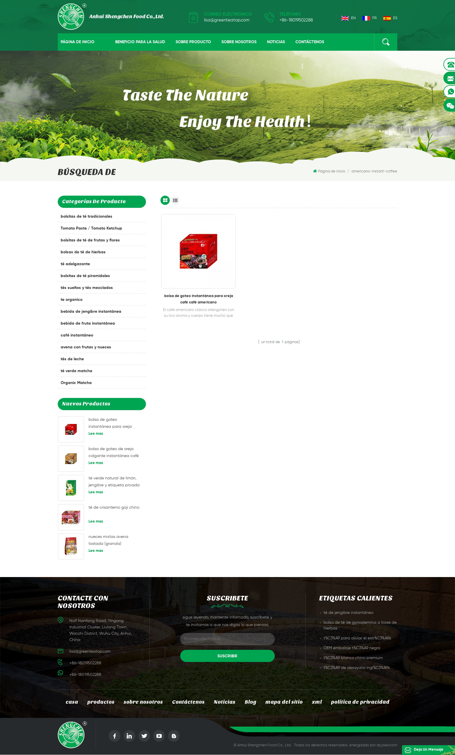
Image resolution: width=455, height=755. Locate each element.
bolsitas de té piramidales (85, 276)
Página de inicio (77, 42)
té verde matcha (76, 372)
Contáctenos (309, 42)
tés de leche (72, 360)
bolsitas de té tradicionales (86, 217)
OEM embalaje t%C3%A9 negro (352, 648)
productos (98, 702)
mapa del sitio (285, 702)
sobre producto (193, 42)
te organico (71, 300)
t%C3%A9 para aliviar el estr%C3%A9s (357, 638)
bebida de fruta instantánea (88, 324)
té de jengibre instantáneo (348, 613)
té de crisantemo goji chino (114, 508)
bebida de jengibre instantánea (91, 312)
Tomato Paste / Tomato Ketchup (91, 229)
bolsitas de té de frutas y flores (90, 241)
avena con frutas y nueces (86, 348)
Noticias (276, 42)
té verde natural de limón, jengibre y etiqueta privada (114, 481)
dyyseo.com (387, 745)
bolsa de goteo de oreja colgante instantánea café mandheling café (114, 453)
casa (69, 702)
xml (318, 702)
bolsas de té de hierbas (83, 253)
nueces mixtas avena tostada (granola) (108, 540)
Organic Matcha (76, 383)
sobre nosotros (239, 42)
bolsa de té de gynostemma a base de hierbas (360, 626)
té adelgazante (75, 265)
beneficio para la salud (140, 42)
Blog (251, 702)
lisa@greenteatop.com (227, 20)
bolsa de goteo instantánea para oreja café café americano (110, 424)
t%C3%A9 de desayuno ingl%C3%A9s (357, 668)
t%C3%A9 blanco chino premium (353, 658)
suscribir (227, 656)
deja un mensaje (426, 750)
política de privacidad (362, 702)
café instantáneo (77, 336)
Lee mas (96, 434)
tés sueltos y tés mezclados (87, 288)
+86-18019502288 (296, 20)
